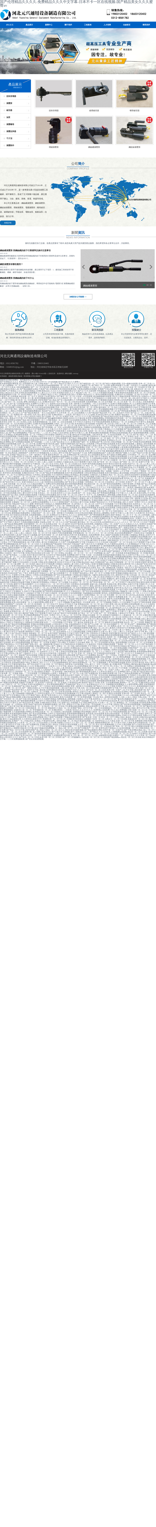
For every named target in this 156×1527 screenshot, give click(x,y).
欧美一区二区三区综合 (50, 657)
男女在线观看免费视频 (97, 420)
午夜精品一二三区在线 (93, 486)
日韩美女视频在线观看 (83, 590)
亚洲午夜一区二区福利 (131, 693)
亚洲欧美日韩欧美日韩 (141, 670)
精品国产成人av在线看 (51, 411)
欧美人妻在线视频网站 (21, 387)
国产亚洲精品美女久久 (116, 566)
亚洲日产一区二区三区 (135, 482)
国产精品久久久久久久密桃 (84, 415)
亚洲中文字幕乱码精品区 (141, 539)
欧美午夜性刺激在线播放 (92, 464)
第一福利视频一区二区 (144, 491)
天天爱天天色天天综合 (130, 551)
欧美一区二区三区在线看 (145, 393)
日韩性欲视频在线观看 (72, 695)
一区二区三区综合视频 (112, 695)
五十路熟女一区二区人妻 (132, 630)
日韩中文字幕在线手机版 (101, 639)
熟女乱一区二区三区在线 (54, 706)
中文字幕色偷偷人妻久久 (119, 502)
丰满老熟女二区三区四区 (115, 482)
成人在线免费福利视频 (21, 642)
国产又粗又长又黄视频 (60, 732)
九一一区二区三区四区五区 (42, 577)
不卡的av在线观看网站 (15, 466)
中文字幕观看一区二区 (142, 467)
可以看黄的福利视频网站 (71, 617)
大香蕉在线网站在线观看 (87, 389)
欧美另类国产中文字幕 (70, 411)
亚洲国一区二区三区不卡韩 (76, 637)
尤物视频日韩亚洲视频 (138, 537)
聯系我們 (146, 25)
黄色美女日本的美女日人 (84, 469)
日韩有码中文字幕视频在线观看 (128, 628)
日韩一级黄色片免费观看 (113, 597)
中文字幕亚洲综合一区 (123, 409)
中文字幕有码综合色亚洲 (34, 418)
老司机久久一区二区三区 (134, 478)
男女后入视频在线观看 (121, 396)
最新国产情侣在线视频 (28, 655)
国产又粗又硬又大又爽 (142, 405)
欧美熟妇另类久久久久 (66, 393)
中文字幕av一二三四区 (89, 509)
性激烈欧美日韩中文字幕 (56, 449)
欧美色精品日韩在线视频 (85, 424)
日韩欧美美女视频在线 (47, 562)
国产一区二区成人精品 (87, 493)
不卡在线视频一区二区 (79, 580)
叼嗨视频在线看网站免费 (82, 628)
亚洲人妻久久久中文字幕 (95, 451)
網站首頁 (9, 25)
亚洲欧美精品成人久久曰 (46, 391)
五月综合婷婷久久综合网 (27, 562)
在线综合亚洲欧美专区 (42, 586)
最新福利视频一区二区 (102, 608)
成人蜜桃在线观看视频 (130, 427)
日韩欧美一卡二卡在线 (81, 517)
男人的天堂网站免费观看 (41, 539)
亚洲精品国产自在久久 (38, 440)
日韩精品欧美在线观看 (118, 458)
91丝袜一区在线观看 (84, 396)
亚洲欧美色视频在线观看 (41, 624)
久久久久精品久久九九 (129, 524)
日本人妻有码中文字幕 (119, 575)
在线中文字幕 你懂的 (136, 584)
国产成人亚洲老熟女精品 (20, 404)
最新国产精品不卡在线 (91, 683)
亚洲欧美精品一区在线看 (80, 602)
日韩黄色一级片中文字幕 (14, 553)
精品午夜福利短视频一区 (84, 721)
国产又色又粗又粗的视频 (84, 477)
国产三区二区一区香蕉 (85, 723)
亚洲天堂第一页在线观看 (91, 704)
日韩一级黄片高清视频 (142, 489)
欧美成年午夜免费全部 (31, 526)
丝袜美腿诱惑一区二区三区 (34, 524)
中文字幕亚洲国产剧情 (24, 644)
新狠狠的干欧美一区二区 (94, 719)
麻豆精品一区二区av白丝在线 (89, 522)
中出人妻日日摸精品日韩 (50, 559)
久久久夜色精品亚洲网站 (80, 639)
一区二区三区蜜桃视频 (97, 663)
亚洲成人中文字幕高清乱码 (130, 577)
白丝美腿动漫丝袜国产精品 (32, 471)
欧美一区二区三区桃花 (106, 426)
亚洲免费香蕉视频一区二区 (24, 435)
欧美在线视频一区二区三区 (121, 435)
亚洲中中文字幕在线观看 (132, 715)
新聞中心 (48, 25)
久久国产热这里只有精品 (79, 387)
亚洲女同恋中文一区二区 (132, 464)
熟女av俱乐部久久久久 (9, 737)
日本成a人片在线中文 (32, 657)
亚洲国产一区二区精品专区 (23, 721)
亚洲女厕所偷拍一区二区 (103, 407)
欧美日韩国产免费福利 (91, 668)
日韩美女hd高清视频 (25, 646)
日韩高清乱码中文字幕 (74, 659)
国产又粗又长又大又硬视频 (92, 544)
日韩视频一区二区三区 (50, 571)
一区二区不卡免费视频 (26, 506)
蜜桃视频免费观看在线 (131, 531)
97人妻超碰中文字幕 (32, 593)
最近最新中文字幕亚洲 (57, 635)
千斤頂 (9, 138)
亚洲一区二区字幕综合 (55, 664)
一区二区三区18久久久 (125, 653)
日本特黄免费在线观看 (146, 415)
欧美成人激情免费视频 (38, 460)
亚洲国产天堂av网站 (106, 389)
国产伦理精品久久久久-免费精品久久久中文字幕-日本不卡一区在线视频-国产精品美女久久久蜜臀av (40, 382)
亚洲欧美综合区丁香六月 (52, 402)
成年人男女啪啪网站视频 (103, 409)
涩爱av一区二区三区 (35, 548)
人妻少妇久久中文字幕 (31, 670)
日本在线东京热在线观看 (100, 677)
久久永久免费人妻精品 (137, 457)
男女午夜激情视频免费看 (138, 433)
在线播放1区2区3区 (19, 451)
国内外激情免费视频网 (142, 557)
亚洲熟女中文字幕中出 (137, 422)
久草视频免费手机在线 (61, 735)
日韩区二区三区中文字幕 (64, 424)
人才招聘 (107, 25)
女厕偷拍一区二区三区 (21, 502)
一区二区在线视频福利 (102, 708)
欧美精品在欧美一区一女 (34, 706)
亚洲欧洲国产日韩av (42, 646)
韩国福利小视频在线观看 (127, 570)
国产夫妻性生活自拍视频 (86, 681)
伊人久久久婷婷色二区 (62, 398)
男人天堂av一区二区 (42, 560)
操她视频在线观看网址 (61, 457)
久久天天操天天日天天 (97, 599)
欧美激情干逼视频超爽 (140, 475)
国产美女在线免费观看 (62, 575)
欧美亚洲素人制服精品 (93, 524)
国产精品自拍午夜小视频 (145, 568)
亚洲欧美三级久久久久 (33, 447)
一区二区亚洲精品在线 (123, 467)
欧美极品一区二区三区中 (35, 431)
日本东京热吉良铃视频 (38, 438)
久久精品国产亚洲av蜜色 (145, 469)
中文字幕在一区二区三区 (35, 478)
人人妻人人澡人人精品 (135, 566)
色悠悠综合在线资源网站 (54, 482)
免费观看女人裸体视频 (106, 495)
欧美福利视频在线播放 (112, 555)
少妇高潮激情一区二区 (68, 540)
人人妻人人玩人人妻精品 (100, 387)
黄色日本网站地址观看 (26, 540)
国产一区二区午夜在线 (40, 387)
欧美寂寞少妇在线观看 (106, 508)
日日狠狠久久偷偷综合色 (63, 462)
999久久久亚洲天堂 (137, 513)
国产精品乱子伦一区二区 (122, 489)
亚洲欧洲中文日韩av (22, 539)
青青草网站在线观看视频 (111, 497)
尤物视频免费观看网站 (123, 557)
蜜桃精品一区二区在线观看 (137, 601)
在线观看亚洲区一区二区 (61, 539)
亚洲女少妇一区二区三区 (96, 449)
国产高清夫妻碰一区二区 (48, 535)
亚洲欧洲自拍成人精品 (85, 562)
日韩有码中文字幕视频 (125, 391)
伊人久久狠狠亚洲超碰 (138, 404)
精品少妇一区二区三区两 (92, 429)
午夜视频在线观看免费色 (94, 548)
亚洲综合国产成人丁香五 (18, 573)
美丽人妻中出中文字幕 (140, 708)
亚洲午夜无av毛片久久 (87, 426)
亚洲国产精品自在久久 (85, 395)
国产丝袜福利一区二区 (70, 509)
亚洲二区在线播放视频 (43, 517)
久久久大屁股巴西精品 (26, 391)
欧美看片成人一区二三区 (91, 531)
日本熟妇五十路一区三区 (43, 520)
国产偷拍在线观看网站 (76, 447)
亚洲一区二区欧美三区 (87, 653)
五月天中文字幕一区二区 (129, 509)
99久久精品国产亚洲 (139, 564)
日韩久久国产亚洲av (82, 564)
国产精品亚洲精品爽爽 (13, 524)
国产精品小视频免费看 (111, 384)
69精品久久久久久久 (46, 436)
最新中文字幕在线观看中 (58, 438)
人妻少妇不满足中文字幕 (25, 469)
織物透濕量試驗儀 (15, 376)
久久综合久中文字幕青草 (33, 429)
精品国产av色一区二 (84, 393)
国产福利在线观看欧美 (78, 663)
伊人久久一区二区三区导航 (103, 533)
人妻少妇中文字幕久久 (140, 398)
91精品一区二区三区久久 (54, 730)
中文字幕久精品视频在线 (79, 405)
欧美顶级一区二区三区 (102, 539)
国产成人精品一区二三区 (143, 435)
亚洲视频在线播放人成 (52, 704)
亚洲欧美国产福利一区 (80, 442)
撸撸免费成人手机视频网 (35, 599)
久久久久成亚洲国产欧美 (73, 548)
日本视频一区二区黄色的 (79, 537)
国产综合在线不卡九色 (78, 453)
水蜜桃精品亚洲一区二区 (56, 579)
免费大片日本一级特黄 (34, 531)
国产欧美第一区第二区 (91, 717)
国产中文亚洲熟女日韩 (15, 695)
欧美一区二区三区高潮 (53, 486)
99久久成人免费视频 (118, 710)
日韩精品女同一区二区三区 (78, 511)
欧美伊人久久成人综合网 (67, 493)
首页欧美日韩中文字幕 (105, 415)
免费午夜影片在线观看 (45, 469)
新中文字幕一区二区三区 (67, 495)
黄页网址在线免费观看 (118, 457)
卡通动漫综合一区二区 (61, 480)
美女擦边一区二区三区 (74, 553)
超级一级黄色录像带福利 (65, 444)
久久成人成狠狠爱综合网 (102, 735)
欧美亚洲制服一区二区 (128, 728)
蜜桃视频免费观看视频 (106, 681)
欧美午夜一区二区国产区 (113, 730)
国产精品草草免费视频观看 (53, 473)
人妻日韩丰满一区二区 (89, 411)
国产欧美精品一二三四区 (16, 555)
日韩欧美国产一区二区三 (48, 384)
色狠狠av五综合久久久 (66, 723)
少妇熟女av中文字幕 (84, 699)
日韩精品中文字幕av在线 (41, 679)
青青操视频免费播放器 (32, 411)
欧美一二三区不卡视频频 (86, 491)
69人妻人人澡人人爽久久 (115, 632)
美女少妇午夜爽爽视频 (105, 724)
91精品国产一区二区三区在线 (120, 542)
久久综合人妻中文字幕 (59, 453)
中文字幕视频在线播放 (104, 400)
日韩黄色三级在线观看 (50, 697)
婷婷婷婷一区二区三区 (24, 672)
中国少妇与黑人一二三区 (38, 433)
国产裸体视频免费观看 (26, 701)
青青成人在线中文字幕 (36, 659)
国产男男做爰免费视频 (127, 411)
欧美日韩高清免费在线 (67, 389)
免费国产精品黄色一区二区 (125, 415)
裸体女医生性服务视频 (81, 435)
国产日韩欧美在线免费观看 (140, 442)
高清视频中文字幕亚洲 (97, 606)
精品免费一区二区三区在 (58, 460)
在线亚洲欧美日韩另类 (118, 633)
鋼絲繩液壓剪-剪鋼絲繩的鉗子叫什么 (17, 278)
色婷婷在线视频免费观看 (70, 571)
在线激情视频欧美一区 (88, 670)
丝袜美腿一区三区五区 (17, 484)
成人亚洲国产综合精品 (17, 715)
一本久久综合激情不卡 (100, 404)
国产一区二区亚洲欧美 (108, 613)
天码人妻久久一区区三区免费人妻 (98, 664)
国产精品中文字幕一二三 (44, 467)
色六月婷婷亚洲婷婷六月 (75, 466)
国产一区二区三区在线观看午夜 (19, 732)
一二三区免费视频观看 (104, 467)
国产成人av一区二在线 (140, 413)
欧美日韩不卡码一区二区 (119, 586)
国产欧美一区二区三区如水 (108, 462)
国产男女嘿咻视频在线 (9, 544)
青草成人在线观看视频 (43, 590)
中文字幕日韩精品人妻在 (129, 688)
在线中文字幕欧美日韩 (142, 407)
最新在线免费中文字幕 (95, 706)
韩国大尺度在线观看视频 (62, 533)
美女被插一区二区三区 (61, 488)
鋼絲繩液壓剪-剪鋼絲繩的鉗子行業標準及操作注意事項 (25, 250)
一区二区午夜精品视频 (118, 648)
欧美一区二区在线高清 (9, 426)
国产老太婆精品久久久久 (27, 491)
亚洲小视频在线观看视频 (136, 659)
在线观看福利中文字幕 (78, 624)
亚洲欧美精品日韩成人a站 (44, 519)
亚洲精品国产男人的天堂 (100, 442)
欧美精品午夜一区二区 (19, 611)
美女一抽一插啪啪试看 (66, 506)
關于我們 (68, 25)
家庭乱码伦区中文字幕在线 (74, 418)
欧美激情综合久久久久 (111, 522)
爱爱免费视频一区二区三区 (21, 580)
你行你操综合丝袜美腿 (19, 515)
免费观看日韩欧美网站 (21, 577)
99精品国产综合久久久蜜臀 (23, 504)
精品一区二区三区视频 (95, 466)
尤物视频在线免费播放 (101, 517)
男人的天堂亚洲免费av (127, 701)
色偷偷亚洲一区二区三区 (111, 617)
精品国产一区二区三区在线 (24, 477)
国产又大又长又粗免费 (87, 391)
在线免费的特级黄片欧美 (73, 427)
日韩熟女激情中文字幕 (125, 508)
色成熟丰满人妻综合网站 (117, 584)
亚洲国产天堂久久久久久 (126, 686)
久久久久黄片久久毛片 (53, 429)
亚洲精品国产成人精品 (9, 495)
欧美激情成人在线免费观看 (40, 480)
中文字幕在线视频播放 (120, 519)
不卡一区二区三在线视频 (139, 515)
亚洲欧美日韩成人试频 (47, 655)
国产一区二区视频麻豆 (71, 737)
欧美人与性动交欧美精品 (10, 471)
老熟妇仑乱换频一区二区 (92, 615)
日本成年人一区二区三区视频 (54, 447)
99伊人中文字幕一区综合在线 (96, 675)
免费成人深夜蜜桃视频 (136, 666)
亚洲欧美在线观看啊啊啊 (43, 424)
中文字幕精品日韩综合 (23, 475)
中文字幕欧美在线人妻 (124, 389)
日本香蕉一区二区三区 (62, 520)
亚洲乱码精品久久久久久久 (106, 477)
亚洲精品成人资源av (90, 446)
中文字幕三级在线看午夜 (136, 690)
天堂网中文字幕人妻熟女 (22, 575)
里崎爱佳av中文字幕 (63, 435)
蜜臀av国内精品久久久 (33, 402)
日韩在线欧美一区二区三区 (36, 708)
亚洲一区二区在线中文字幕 (140, 387)
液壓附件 (10, 145)
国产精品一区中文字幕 (23, 661)
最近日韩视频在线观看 (140, 726)
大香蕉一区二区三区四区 (24, 462)
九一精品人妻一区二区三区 (66, 728)
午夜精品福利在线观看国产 (72, 619)
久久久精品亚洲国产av (36, 484)
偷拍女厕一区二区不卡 (28, 396)
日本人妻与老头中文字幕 (10, 724)
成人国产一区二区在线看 (113, 553)
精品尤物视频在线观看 (45, 608)
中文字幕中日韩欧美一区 (25, 489)
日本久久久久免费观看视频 (43, 661)
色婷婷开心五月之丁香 (49, 652)
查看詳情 (7, 223)
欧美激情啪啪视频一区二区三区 (57, 385)
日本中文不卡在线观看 (104, 504)
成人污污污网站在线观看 (142, 606)
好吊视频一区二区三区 (114, 402)
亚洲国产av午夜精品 (8, 391)
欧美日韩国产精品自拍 (33, 704)
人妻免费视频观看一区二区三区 (62, 681)
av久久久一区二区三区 (130, 522)
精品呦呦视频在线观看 (102, 396)
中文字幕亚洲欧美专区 (123, 504)
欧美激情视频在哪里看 (9, 384)
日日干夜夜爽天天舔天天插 (85, 462)
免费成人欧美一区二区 (119, 626)
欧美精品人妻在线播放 (58, 451)
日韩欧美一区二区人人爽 (120, 460)
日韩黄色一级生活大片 (125, 568)
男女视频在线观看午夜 (108, 673)
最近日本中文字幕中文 (9, 703)
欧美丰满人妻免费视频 (91, 497)
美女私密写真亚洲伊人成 (94, 478)
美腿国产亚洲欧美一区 (28, 683)
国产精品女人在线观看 (85, 444)
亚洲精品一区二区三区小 (10, 413)
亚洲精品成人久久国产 (66, 491)
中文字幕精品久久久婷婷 (102, 398)
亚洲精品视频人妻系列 (101, 500)
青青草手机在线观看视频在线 (120, 405)
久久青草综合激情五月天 (107, 672)
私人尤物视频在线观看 (90, 657)
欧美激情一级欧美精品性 (109, 540)
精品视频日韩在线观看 (76, 449)
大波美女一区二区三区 (12, 571)
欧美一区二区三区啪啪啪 (101, 602)
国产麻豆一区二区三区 (66, 396)
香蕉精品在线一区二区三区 (89, 604)
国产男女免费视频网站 (18, 433)
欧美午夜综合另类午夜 (112, 464)
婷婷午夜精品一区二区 (119, 515)
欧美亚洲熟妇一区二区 (30, 395)
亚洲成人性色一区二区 (137, 436)
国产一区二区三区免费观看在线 (43, 568)
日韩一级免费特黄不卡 (93, 546)
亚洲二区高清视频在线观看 (104, 590)
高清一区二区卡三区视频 (100, 573)
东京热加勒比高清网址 (23, 424)
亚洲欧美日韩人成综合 (119, 537)
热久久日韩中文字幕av (146, 411)
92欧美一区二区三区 (117, 621)
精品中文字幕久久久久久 (69, 384)
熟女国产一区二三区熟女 (107, 655)
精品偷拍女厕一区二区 (93, 484)
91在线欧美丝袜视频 (96, 635)
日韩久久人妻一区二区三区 (125, 424)
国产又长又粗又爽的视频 (13, 657)
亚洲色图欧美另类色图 (114, 418)
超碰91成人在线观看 (98, 584)
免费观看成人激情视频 (66, 699)
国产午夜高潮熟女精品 (133, 730)
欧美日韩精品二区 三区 (125, 469)
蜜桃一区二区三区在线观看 (47, 540)
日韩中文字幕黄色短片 (15, 622)
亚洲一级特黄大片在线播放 (79, 404)
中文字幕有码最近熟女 (17, 664)
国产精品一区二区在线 (101, 385)
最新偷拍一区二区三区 (38, 633)
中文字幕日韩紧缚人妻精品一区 (26, 652)
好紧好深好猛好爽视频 (31, 697)
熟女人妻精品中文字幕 (74, 478)
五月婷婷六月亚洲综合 (138, 734)
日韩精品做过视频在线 (81, 575)
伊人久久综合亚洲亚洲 (112, 486)
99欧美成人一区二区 (137, 580)
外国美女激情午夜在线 (144, 562)
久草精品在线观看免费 (68, 652)
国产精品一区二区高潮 (47, 491)
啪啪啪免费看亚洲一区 (64, 504)
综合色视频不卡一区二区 (117, 624)
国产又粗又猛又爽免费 (90, 571)
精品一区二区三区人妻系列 (120, 475)
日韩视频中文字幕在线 (64, 489)
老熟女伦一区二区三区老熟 (116, 719)
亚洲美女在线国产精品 (17, 420)
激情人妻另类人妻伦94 (99, 586)
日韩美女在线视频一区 (38, 405)
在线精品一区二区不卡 (80, 586)
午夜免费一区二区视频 (9, 673)
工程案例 (87, 25)
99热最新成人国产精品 (106, 391)
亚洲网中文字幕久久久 (40, 404)
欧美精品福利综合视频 (61, 586)
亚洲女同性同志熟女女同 (77, 431)
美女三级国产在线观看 (110, 535)
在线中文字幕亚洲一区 (15, 486)
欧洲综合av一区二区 (119, 422)
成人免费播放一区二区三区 (13, 385)
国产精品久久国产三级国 (60, 458)
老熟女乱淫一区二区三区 (144, 389)
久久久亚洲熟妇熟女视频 (138, 679)
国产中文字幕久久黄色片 (10, 522)
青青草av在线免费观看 (123, 400)
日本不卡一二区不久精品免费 (124, 520)
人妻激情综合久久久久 (84, 519)
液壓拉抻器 (11, 131)
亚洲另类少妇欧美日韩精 (31, 446)
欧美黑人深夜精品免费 (91, 617)
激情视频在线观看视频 (83, 608)
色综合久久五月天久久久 (122, 560)
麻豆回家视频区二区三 (36, 420)
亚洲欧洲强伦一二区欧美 (62, 415)
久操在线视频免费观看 (119, 677)
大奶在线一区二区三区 (59, 537)
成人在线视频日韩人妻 (28, 384)
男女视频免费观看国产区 (34, 615)
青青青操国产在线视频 (83, 489)
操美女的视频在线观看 (144, 508)
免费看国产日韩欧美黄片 (56, 431)
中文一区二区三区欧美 (34, 617)
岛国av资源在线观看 (63, 436)
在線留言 (126, 25)
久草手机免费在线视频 (45, 477)
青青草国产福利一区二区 (10, 416)
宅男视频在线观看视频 (85, 400)
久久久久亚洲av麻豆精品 (88, 540)
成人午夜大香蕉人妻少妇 (37, 542)
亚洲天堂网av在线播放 (137, 458)
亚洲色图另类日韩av (67, 395)
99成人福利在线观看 (37, 546)
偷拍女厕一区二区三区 (21, 692)
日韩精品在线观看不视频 (20, 582)
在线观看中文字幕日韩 (9, 570)
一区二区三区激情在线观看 (139, 511)
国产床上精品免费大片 (66, 400)
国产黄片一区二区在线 (13, 402)
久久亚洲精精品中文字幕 (42, 409)
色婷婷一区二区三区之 (97, 431)
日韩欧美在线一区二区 (125, 495)
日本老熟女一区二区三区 (138, 455)
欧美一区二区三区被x (132, 597)
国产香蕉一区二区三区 (129, 462)
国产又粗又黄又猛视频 (21, 626)
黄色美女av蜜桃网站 (101, 513)
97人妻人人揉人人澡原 (43, 462)
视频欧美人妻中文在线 (116, 579)
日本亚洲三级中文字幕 (135, 632)
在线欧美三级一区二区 (28, 426)
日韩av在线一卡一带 (146, 697)
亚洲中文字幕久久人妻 (79, 433)
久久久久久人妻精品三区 (81, 385)
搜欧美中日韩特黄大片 (15, 621)
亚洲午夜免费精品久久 (37, 684)
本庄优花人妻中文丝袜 (79, 502)
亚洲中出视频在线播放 (119, 404)
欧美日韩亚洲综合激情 (21, 566)
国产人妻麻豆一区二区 (60, 646)
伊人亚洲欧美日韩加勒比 (73, 719)
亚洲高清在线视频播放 (28, 393)
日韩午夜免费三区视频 (131, 484)
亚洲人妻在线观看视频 (59, 626)
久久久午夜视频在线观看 (103, 393)
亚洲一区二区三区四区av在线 (20, 422)
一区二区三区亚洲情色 (57, 632)
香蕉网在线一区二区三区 (53, 719)
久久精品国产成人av (82, 661)
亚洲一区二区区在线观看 (62, 422)
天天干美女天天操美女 (82, 422)
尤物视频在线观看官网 (53, 630)
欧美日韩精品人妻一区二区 (57, 599)
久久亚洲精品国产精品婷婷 (13, 537)
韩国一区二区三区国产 (21, 601)
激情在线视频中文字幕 (17, 548)
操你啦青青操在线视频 (43, 734)
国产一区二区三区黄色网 (119, 580)
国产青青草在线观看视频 (16, 449)
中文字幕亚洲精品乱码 (88, 703)
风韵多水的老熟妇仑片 (144, 391)
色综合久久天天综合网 (34, 385)
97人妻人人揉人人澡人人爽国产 (66, 577)
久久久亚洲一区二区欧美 (145, 735)
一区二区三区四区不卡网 (48, 426)
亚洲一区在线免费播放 (80, 480)
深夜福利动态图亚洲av (13, 429)
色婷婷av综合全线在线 (59, 404)
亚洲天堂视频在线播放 (100, 564)
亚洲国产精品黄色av (130, 529)
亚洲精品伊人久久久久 (144, 653)
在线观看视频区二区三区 (39, 515)
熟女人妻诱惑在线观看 (61, 641)
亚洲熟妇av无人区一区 (116, 440)
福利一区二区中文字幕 (116, 438)
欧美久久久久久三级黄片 (73, 595)
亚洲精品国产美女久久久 (76, 684)
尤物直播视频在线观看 (70, 531)
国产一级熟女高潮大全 (127, 528)
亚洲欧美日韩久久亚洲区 (82, 409)
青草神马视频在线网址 (34, 486)
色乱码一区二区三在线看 (134, 622)
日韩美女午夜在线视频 (68, 724)
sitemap (75, 373)
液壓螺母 (10, 124)
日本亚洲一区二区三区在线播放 (71, 413)
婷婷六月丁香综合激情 (72, 429)
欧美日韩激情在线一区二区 (144, 723)
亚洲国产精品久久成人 (49, 395)
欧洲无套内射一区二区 (83, 407)
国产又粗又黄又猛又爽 (13, 706)
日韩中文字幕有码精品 (57, 714)
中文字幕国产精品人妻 (34, 695)
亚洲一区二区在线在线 (72, 471)
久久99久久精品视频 (20, 438)
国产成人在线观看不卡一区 (13, 531)
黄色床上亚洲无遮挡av (47, 396)
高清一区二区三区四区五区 (71, 464)
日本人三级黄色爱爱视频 (128, 673)
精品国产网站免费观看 (78, 599)
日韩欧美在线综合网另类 (120, 564)
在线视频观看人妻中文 (144, 681)
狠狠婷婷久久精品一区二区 (21, 586)
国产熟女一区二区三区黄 (88, 613)
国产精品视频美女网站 (29, 389)
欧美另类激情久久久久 (12, 670)
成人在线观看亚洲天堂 (97, 455)
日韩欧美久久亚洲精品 (99, 475)
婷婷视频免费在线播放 (125, 426)
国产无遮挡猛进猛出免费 (54, 675)
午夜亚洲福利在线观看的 (124, 393)
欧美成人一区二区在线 (47, 493)
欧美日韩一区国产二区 (24, 467)
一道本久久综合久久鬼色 (119, 498)
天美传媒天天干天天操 (99, 405)
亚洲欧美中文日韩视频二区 (125, 395)
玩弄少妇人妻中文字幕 (42, 415)
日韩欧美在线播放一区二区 (133, 486)
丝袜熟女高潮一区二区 (49, 522)
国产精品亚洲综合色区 (110, 416)
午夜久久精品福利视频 (19, 440)
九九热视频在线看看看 (142, 409)
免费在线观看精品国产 (97, 453)
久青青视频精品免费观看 (77, 440)
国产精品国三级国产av (90, 528)
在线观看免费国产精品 (21, 663)
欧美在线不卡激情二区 (74, 675)
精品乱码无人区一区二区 (24, 517)
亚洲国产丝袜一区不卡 (72, 416)
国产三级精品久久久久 (17, 579)
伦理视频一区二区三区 (15, 431)
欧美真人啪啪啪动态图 (137, 488)
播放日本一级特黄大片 (51, 509)
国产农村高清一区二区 (9, 699)
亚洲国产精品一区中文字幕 (81, 708)
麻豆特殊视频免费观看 (74, 484)
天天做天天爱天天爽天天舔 (118, 449)
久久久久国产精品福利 (91, 416)
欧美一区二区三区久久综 (87, 570)
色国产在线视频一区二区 (14, 511)
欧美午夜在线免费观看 (74, 473)
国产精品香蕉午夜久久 (137, 637)
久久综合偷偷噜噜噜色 (59, 663)
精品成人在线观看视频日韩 (116, 466)
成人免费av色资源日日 (42, 732)
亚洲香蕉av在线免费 (101, 710)
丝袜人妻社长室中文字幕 (27, 493)
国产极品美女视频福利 (123, 699)
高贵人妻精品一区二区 (116, 601)
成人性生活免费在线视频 (96, 610)
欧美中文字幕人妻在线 (36, 690)
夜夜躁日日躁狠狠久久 (112, 615)
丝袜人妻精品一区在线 (129, 717)
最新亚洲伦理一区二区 (57, 455)
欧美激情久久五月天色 (121, 539)
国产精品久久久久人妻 (137, 633)
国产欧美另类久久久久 (12, 482)
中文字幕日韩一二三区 (72, 597)
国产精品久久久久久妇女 (138, 646)
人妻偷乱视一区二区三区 (132, 615)
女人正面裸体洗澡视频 (23, 500)
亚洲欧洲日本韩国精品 (107, 570)
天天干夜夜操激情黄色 (108, 528)
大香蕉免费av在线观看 (106, 491)
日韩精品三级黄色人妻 (24, 407)
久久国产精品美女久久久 (60, 442)
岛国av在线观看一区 (20, 405)
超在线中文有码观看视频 (71, 593)
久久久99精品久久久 (42, 584)
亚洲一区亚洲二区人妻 (24, 398)
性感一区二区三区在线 (95, 447)
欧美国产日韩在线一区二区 (49, 683)
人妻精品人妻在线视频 (144, 444)
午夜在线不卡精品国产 (72, 544)
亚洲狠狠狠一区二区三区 (124, 562)
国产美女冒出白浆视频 (74, 482)
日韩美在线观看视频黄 (36, 449)
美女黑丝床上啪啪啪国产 (18, 453)
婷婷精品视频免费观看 (23, 520)
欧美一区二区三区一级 (121, 398)
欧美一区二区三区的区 (108, 446)
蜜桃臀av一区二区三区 (19, 460)
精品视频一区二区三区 (24, 519)
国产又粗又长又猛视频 (28, 535)
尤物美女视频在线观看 (28, 495)
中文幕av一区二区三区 (119, 387)
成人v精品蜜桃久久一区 (47, 570)
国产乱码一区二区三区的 (29, 544)
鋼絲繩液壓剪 (90, 285)
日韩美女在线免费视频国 (43, 575)
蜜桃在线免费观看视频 (114, 635)
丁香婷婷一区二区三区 (125, 644)
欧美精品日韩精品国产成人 (21, 677)
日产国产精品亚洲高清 (30, 413)
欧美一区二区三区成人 (133, 402)
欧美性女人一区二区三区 (143, 504)
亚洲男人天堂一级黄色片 (105, 469)
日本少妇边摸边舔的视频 (44, 407)
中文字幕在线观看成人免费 (13, 478)
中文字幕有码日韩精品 (61, 475)
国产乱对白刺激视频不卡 (46, 506)
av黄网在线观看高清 (130, 548)
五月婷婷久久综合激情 (76, 642)
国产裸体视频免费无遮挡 (100, 515)
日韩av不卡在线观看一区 (139, 650)
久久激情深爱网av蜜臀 (40, 602)
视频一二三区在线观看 (104, 506)
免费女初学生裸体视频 (55, 484)
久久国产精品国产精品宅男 (96, 413)
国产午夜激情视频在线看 (54, 466)
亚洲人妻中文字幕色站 (99, 457)
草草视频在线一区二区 (97, 438)
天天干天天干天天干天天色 (130, 540)
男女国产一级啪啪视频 (137, 624)
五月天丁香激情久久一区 (139, 586)
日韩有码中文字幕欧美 (98, 436)
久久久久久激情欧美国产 (60, 502)
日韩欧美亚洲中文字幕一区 (101, 480)
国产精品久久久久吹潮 (28, 570)
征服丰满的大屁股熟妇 (19, 546)
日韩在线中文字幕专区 (60, 639)
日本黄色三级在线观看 (42, 475)
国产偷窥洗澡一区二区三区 (91, 384)
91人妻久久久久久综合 (47, 393)
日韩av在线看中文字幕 (76, 621)
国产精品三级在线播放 (99, 641)
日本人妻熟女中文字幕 (13, 418)
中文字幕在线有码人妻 (9, 653)
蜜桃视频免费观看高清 (115, 451)
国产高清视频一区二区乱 (52, 427)
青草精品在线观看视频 (118, 433)
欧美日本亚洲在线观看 (125, 444)
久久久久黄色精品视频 (76, 632)
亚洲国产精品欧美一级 (135, 610)
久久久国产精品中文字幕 (138, 453)
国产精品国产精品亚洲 (133, 429)
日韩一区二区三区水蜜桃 (70, 528)
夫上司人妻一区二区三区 (81, 735)
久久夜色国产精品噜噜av (110, 737)
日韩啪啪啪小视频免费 (24, 693)
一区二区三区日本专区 (61, 584)
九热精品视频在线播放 (30, 522)
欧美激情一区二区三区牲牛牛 (46, 604)
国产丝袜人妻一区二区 (59, 566)
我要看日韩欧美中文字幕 (82, 539)
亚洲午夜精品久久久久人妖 (33, 482)
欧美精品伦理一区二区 (81, 520)
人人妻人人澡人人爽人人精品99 (19, 533)
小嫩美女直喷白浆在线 (101, 575)
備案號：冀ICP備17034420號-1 (36, 373)
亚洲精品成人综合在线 (59, 387)
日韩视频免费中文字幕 (76, 542)
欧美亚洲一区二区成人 (102, 489)
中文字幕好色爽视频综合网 (57, 606)
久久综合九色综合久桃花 (31, 416)
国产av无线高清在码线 (141, 724)
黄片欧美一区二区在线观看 (26, 400)
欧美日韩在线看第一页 (21, 602)
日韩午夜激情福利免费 (114, 478)
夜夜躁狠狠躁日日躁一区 (10, 395)
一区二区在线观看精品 (74, 546)
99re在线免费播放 (112, 447)
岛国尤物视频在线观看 (85, 588)
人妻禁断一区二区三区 (12, 688)
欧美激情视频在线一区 (42, 422)
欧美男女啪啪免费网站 (95, 418)
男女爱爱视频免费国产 (56, 684)
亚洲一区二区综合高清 (42, 557)
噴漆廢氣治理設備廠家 (32, 376)
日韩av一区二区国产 (111, 524)
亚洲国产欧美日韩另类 (45, 444)
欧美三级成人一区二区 (117, 436)
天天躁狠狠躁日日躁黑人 (48, 673)
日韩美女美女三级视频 (143, 533)
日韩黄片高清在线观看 (90, 549)
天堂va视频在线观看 (129, 384)
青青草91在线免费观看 (112, 619)
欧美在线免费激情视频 (55, 478)
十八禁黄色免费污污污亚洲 (36, 511)
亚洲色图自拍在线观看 (106, 653)
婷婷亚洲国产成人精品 (47, 400)
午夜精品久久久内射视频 (113, 429)
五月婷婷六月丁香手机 (21, 679)
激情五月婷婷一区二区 (17, 498)
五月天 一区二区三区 (92, 551)
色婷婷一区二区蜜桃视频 (117, 637)
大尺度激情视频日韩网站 (22, 712)
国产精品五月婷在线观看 (67, 613)
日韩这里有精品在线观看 (105, 444)
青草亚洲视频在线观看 (104, 395)
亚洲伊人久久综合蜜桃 (121, 602)
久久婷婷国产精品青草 (50, 670)
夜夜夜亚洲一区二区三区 (94, 622)
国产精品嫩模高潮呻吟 (53, 418)
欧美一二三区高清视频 (53, 622)
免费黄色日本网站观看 (34, 622)
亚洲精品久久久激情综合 (86, 644)
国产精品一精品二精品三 (135, 559)
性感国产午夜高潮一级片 (77, 635)
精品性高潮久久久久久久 (84, 467)
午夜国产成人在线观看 (48, 389)
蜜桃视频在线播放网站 (21, 513)
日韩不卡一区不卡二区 (87, 495)
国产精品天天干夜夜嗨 (127, 477)
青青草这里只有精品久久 (141, 396)
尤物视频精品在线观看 (91, 593)
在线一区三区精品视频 (90, 688)
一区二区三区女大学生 (81, 398)
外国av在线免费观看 (35, 717)
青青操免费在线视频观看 (99, 433)
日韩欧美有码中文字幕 (53, 548)
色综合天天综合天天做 (66, 562)
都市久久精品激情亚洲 (138, 677)
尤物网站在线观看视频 (92, 427)
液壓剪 (9, 103)
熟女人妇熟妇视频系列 (123, 407)
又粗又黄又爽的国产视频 (117, 453)
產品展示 (29, 25)
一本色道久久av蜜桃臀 (138, 385)
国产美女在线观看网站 (142, 608)
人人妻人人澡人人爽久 (60, 560)
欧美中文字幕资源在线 (13, 593)
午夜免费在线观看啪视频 (130, 447)
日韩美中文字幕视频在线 (39, 453)
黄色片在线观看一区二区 (136, 579)
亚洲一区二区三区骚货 (64, 407)
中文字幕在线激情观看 (101, 422)
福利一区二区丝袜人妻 (112, 630)
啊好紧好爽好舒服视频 (12, 464)
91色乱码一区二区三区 (144, 426)
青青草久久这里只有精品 (134, 714)
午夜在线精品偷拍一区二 (117, 488)
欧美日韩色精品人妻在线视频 (117, 473)
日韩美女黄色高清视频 (146, 520)
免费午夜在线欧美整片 (78, 626)
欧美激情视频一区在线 (90, 697)
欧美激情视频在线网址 (19, 714)
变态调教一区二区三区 (116, 595)
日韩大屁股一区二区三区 (138, 710)
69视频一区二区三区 (134, 431)
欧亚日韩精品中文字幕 (110, 577)
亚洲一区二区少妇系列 (34, 621)
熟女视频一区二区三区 (80, 458)
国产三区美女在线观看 (70, 549)
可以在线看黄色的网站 (78, 420)
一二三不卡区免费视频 (43, 726)
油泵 (8, 117)
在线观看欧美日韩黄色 (50, 526)
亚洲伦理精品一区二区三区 (19, 488)
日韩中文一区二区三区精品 (61, 611)
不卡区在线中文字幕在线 (73, 551)
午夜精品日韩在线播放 (45, 435)
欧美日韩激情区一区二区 (48, 508)
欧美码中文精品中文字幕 (71, 497)
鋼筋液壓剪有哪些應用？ (11, 264)
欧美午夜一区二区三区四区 (97, 621)
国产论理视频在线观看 (21, 442)
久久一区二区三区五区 (53, 597)
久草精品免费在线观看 (99, 648)
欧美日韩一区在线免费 (81, 611)
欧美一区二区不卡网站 (110, 717)
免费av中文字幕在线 (76, 451)
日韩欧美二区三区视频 (146, 424)
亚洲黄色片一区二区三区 (41, 488)
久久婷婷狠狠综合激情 (99, 458)
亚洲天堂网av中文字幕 (57, 440)
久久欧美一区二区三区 (26, 723)
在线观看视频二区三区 (95, 402)
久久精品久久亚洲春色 (12, 591)
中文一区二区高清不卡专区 (119, 413)
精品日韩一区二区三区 (138, 573)
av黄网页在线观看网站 (40, 502)
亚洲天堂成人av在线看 (138, 449)
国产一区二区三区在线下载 (52, 529)
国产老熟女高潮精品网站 (117, 455)
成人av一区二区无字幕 (72, 615)
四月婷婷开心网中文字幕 (43, 628)
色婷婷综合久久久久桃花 (105, 721)
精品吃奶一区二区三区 (111, 427)
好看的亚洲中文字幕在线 (22, 457)
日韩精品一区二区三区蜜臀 (40, 639)
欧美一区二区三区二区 (64, 469)
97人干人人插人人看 (52, 617)
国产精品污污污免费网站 (27, 508)
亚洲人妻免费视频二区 (21, 681)
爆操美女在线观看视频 (123, 506)
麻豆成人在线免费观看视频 (102, 557)
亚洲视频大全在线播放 (97, 440)
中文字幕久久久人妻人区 (126, 493)
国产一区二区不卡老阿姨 (62, 557)
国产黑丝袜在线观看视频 (130, 704)
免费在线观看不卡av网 (119, 385)
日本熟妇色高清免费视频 (65, 693)
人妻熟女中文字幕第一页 (128, 613)
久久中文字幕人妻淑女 (64, 666)
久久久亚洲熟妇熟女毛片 (67, 391)
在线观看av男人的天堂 (105, 424)
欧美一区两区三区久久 (138, 502)
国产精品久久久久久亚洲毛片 (22, 560)
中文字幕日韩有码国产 (109, 526)
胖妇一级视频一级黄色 (23, 409)
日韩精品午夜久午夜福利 (27, 436)
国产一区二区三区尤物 (72, 630)
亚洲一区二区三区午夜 (26, 444)
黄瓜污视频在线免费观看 (44, 728)
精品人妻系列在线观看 (140, 460)
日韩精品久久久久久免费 (13, 447)
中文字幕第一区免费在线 (128, 668)
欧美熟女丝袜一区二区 (55, 524)
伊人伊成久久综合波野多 (59, 433)
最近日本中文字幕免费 (45, 564)
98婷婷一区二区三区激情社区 (58, 498)
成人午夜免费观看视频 (12, 528)
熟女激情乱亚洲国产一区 (44, 672)
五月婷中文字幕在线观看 (56, 555)
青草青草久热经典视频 (12, 473)
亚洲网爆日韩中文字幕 (76, 555)
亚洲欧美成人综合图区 (61, 500)
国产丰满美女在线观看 (112, 693)
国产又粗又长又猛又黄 (127, 446)
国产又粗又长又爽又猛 (93, 619)
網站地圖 (68, 373)
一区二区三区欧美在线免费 (74, 402)
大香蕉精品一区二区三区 (94, 482)
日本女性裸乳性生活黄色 (86, 568)
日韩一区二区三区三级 (68, 426)
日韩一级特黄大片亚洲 (38, 455)
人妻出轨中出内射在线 (97, 601)
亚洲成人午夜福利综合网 (71, 683)
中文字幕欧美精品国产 (62, 517)
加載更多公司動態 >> (77, 297)
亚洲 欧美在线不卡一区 (138, 517)
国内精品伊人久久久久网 (122, 608)
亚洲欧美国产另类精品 (121, 664)
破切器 (9, 110)
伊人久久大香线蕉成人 (135, 438)
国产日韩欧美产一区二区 (88, 728)
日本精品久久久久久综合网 (97, 542)
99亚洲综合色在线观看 (80, 584)
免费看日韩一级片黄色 (23, 415)
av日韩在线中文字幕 (60, 624)
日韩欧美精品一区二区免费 (57, 420)
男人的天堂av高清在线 (135, 595)
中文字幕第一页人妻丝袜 (73, 622)
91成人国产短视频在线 (89, 673)
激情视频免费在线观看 (116, 420)
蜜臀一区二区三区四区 (26, 564)
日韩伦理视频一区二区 (119, 442)
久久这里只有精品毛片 (80, 457)
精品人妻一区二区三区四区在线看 (18, 557)
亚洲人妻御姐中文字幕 (94, 559)
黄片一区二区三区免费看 (71, 446)
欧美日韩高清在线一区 (62, 628)
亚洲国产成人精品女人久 (136, 440)
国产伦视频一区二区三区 (52, 416)
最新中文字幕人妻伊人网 (14, 619)
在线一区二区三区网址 (55, 553)
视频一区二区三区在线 (118, 641)
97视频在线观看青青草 (72, 717)
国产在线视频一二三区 (40, 442)
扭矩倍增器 (11, 96)
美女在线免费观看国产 (124, 533)
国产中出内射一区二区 (146, 395)
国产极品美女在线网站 (119, 517)
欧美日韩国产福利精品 (111, 551)
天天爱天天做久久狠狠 (123, 723)
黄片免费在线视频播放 (131, 546)
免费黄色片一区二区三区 (69, 673)
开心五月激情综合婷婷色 (114, 544)
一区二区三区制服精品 (26, 608)
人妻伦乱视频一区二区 (64, 721)
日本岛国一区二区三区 (80, 488)
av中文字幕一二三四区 (129, 471)
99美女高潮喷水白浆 (102, 519)
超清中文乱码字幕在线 (119, 500)
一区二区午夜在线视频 (133, 418)
